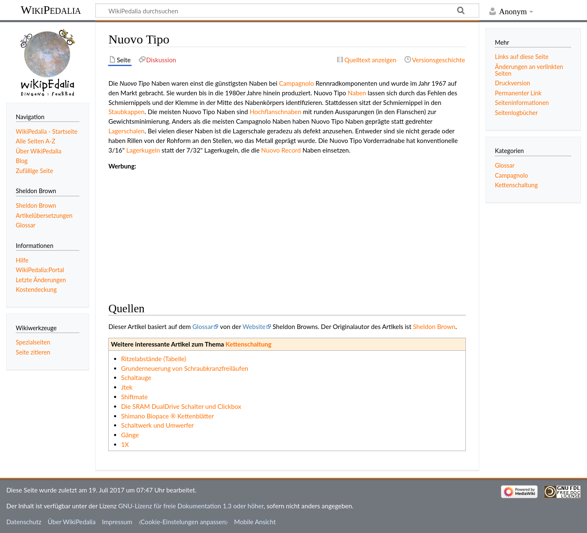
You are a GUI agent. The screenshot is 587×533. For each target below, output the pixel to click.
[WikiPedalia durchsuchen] (287, 10)
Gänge (130, 435)
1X (125, 444)
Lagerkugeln (143, 150)
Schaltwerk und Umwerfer (157, 425)
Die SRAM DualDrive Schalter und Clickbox (181, 406)
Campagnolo (296, 83)
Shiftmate (134, 396)
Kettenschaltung (249, 344)
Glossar (203, 326)
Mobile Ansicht (255, 521)
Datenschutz (23, 521)
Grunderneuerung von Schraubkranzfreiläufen (184, 368)
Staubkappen (126, 111)
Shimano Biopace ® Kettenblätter (167, 416)
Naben (357, 93)
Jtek (126, 387)
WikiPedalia (50, 9)
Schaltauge (136, 377)
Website (254, 326)
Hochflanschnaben (275, 111)
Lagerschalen (126, 131)
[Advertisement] (287, 229)
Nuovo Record (281, 150)
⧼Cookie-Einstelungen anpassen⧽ (183, 521)
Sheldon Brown (434, 326)
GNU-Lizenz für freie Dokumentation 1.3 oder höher (191, 506)
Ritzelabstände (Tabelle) (153, 358)
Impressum (117, 521)
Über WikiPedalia (72, 521)
